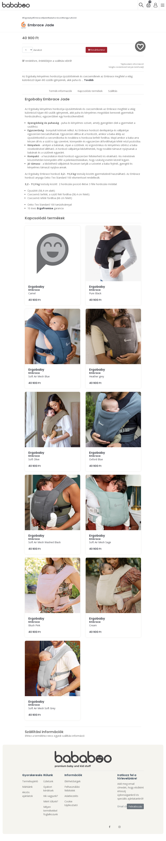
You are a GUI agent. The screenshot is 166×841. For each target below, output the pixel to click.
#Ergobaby (27, 17)
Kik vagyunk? (50, 796)
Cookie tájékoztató (71, 803)
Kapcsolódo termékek (90, 91)
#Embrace (37, 17)
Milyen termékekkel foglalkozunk (50, 810)
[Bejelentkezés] (155, 5)
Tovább (89, 80)
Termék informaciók (60, 91)
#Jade (44, 17)
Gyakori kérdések (48, 788)
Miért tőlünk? (50, 801)
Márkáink (27, 786)
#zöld (73, 17)
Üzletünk (48, 781)
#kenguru (66, 17)
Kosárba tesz (96, 49)
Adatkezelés (71, 796)
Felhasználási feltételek (72, 788)
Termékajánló (30, 781)
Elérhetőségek (72, 781)
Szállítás (112, 91)
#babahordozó (54, 17)
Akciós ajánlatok (27, 794)
